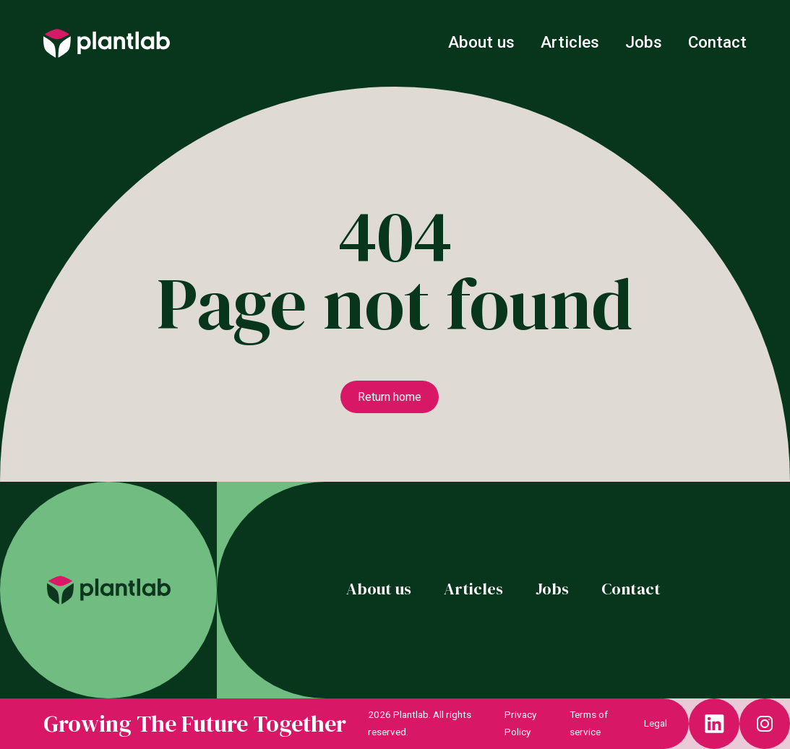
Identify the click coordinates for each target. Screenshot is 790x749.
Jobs (645, 42)
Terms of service (589, 723)
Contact (717, 42)
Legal (655, 723)
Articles (572, 42)
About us (483, 42)
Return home (389, 397)
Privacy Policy (520, 723)
